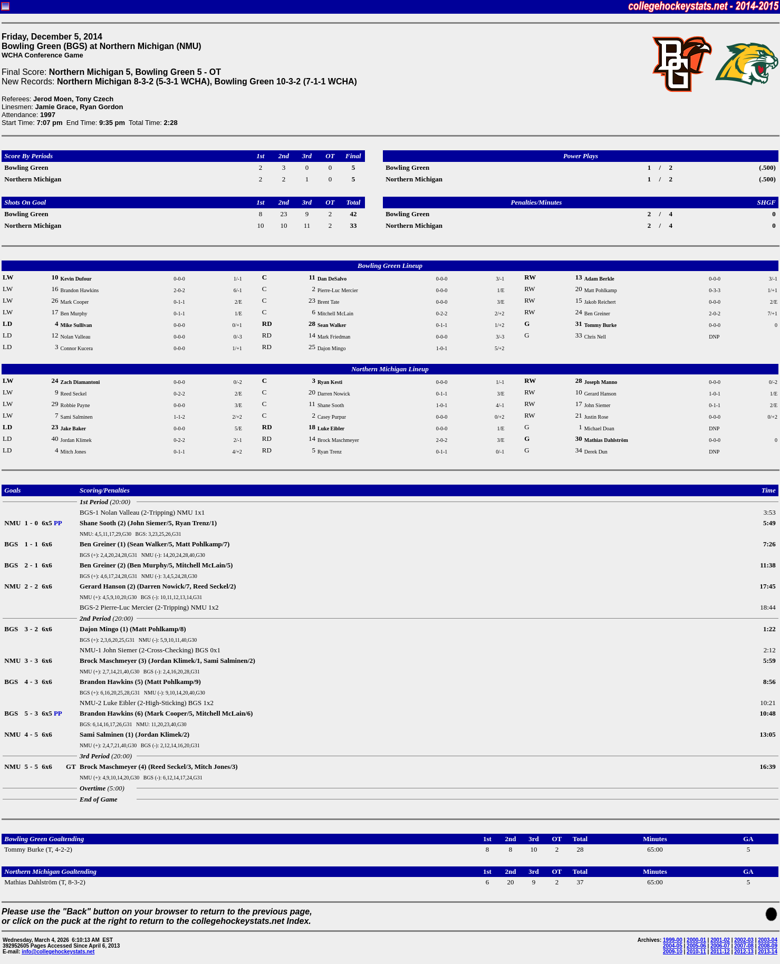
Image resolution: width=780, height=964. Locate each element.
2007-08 (744, 946)
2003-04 (767, 940)
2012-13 (744, 952)
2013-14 (767, 952)
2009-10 (672, 952)
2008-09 (767, 946)
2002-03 (744, 940)
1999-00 (672, 940)
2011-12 (720, 952)
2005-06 (696, 946)
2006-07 (720, 946)
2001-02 (720, 940)
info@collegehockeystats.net (58, 952)
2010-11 (696, 952)
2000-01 (696, 940)
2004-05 (672, 946)
